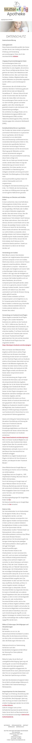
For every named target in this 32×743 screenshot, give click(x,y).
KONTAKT (25, 725)
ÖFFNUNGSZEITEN (16, 725)
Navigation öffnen (7, 19)
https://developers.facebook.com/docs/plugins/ (16, 345)
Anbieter (15, 56)
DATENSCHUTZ (20, 727)
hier (10, 500)
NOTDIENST (7, 725)
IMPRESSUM (11, 727)
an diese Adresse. (7, 705)
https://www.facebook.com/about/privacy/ (15, 437)
